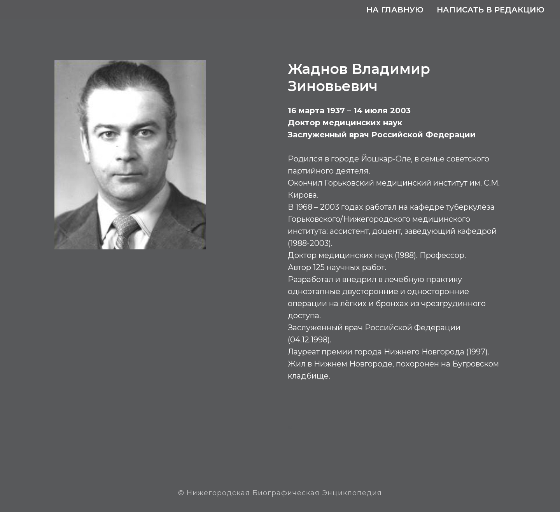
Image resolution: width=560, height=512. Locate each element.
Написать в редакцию (490, 9)
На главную (395, 9)
